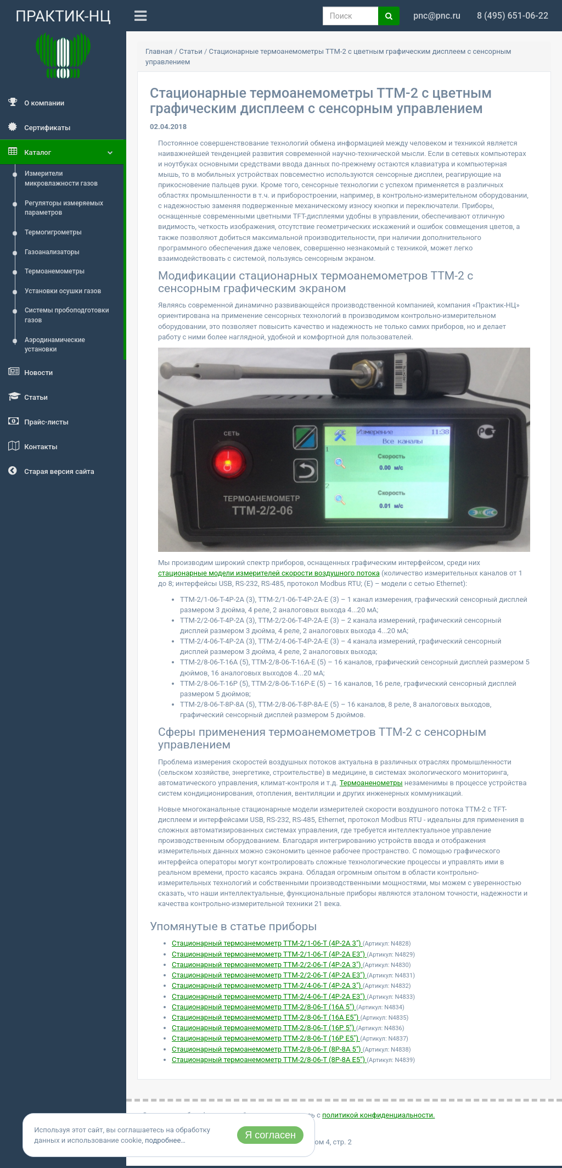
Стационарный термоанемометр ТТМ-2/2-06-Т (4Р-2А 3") (267, 964)
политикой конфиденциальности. (378, 1115)
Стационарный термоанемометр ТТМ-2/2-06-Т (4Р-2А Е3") (269, 975)
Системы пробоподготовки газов (67, 315)
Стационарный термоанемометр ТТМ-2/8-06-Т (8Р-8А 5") (267, 1049)
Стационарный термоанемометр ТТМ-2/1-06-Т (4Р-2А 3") (267, 943)
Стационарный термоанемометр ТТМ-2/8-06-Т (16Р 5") (264, 1028)
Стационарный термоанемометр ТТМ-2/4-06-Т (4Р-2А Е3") (269, 996)
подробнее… (165, 1140)
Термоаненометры (371, 783)
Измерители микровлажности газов (61, 178)
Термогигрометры (53, 232)
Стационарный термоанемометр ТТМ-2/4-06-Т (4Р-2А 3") (267, 985)
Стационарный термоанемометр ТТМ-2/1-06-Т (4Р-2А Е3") (269, 954)
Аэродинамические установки (55, 345)
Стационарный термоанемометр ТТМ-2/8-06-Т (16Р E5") (266, 1038)
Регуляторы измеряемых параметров (64, 208)
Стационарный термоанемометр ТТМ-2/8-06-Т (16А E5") (266, 1017)
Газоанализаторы (52, 252)
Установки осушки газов (63, 291)
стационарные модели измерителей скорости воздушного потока (269, 573)
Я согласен (270, 1135)
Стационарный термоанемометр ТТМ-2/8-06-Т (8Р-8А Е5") (269, 1059)
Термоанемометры (55, 271)
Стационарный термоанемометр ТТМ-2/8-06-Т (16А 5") (264, 1007)
